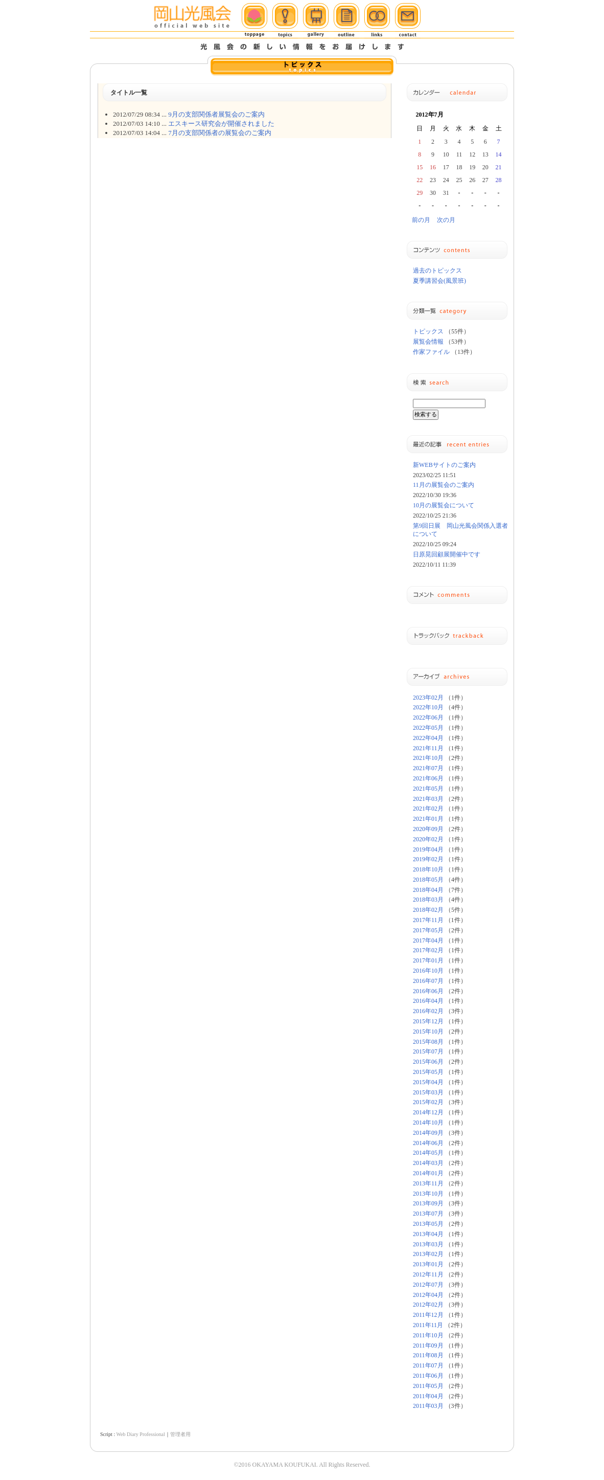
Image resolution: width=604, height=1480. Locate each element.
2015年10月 (428, 1031)
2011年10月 (428, 1335)
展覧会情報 (428, 341)
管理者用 (180, 1434)
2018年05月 (428, 879)
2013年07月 (428, 1213)
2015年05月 (428, 1071)
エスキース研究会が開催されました (221, 123)
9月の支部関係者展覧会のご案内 (216, 114)
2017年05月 (428, 930)
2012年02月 (428, 1304)
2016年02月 (428, 1011)
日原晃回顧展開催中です (446, 554)
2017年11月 (428, 920)
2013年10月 (428, 1193)
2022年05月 (428, 727)
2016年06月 (428, 991)
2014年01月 (428, 1173)
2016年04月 (428, 1000)
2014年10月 (428, 1122)
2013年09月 (428, 1203)
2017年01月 (428, 960)
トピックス (285, 20)
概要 (346, 20)
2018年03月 (428, 899)
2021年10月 (428, 757)
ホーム (254, 20)
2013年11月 (428, 1183)
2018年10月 (428, 869)
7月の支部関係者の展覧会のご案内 (219, 133)
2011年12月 (428, 1314)
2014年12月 (428, 1112)
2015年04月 (428, 1082)
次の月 (446, 219)
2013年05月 (428, 1223)
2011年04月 (428, 1396)
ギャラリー (316, 20)
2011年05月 (428, 1385)
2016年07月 (428, 980)
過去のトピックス (437, 270)
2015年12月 (428, 1021)
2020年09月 (428, 829)
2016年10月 (428, 970)
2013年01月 (428, 1264)
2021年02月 (428, 808)
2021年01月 (428, 818)
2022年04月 (428, 738)
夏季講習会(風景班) (439, 280)
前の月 (421, 219)
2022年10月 (428, 707)
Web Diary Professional (140, 1434)
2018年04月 (428, 889)
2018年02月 (428, 909)
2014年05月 (428, 1152)
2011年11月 (428, 1325)
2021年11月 (428, 748)
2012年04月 (428, 1294)
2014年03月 (428, 1163)
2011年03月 (428, 1405)
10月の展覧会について (443, 505)
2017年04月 (428, 940)
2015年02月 (428, 1102)
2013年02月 (428, 1254)
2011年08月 (428, 1355)
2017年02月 (428, 950)
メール (408, 20)
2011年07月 (428, 1365)
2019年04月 (428, 849)
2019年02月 (428, 859)
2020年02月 (428, 839)
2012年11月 (428, 1274)
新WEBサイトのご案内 (444, 464)
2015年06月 (428, 1061)
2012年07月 (428, 1284)
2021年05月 (428, 788)
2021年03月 (428, 798)
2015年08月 (428, 1041)
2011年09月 (428, 1345)
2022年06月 (428, 717)
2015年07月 (428, 1051)
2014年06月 (428, 1143)
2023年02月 (428, 697)
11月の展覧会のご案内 (443, 484)
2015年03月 (428, 1092)
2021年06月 (428, 778)
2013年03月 (428, 1244)
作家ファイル (431, 351)
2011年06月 (428, 1375)
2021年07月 (428, 768)
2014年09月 (428, 1132)
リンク (377, 20)
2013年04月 (428, 1234)
